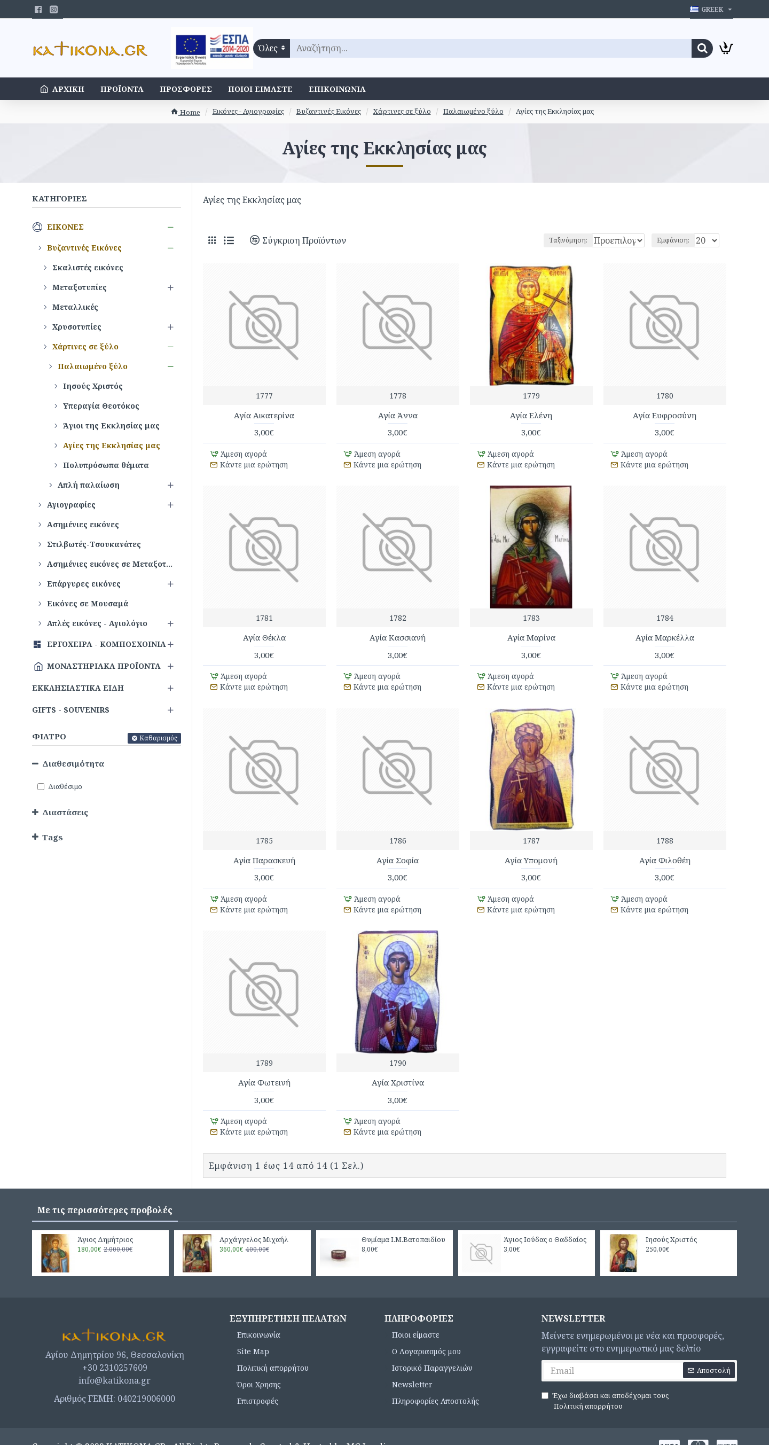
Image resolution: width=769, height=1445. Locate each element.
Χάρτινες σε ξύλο (402, 111)
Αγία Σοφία (397, 850)
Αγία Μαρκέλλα (664, 633)
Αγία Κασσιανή (398, 633)
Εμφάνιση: (676, 240)
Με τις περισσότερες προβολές (104, 1190)
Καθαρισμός (158, 738)
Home (185, 112)
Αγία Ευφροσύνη (664, 415)
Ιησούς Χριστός (671, 1219)
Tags (52, 837)
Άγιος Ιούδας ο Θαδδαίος (545, 1219)
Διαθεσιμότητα (73, 763)
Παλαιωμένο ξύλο (473, 111)
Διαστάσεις (65, 812)
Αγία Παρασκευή (264, 850)
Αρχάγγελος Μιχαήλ (253, 1219)
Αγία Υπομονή (531, 850)
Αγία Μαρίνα (531, 633)
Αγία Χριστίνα (398, 1068)
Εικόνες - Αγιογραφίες (248, 111)
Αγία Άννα (398, 415)
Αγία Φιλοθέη (664, 850)
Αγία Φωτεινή (264, 1068)
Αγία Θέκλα (264, 633)
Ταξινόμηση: (532, 240)
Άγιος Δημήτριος (105, 1219)
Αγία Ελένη (531, 415)
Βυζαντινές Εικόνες (328, 111)
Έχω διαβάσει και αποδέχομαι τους (605, 1381)
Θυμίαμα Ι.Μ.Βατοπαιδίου (403, 1219)
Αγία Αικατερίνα (264, 415)
